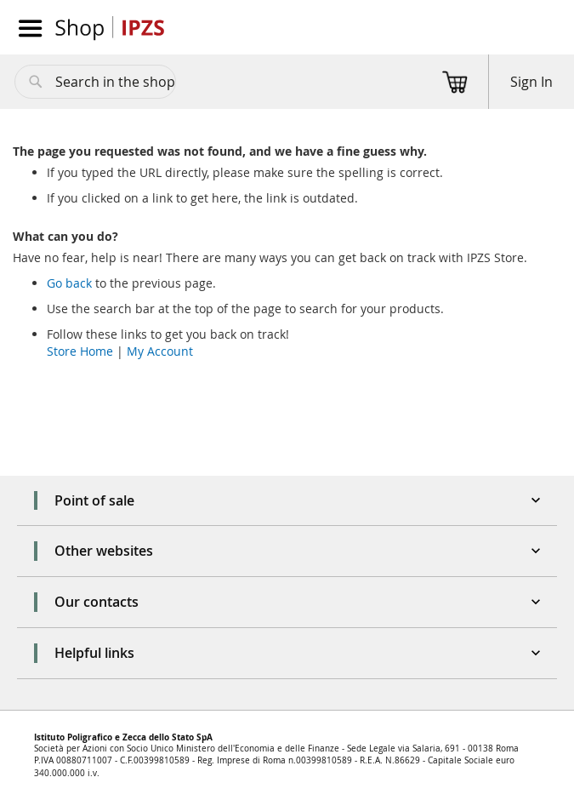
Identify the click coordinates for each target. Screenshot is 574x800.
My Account (160, 351)
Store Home (80, 351)
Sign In (531, 81)
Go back (69, 283)
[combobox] (95, 82)
